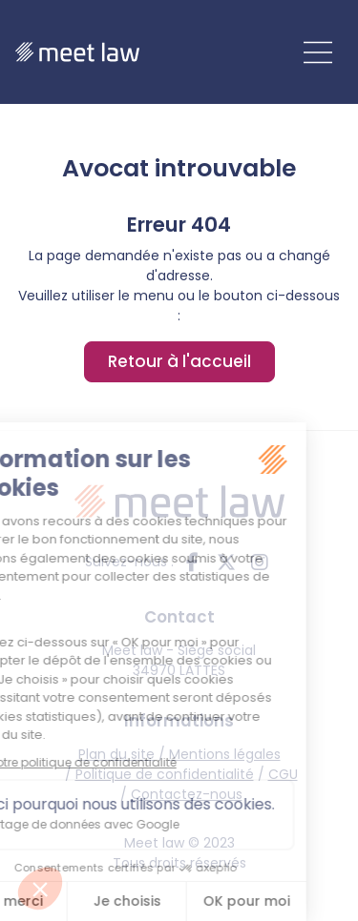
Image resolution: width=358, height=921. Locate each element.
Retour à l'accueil (179, 361)
